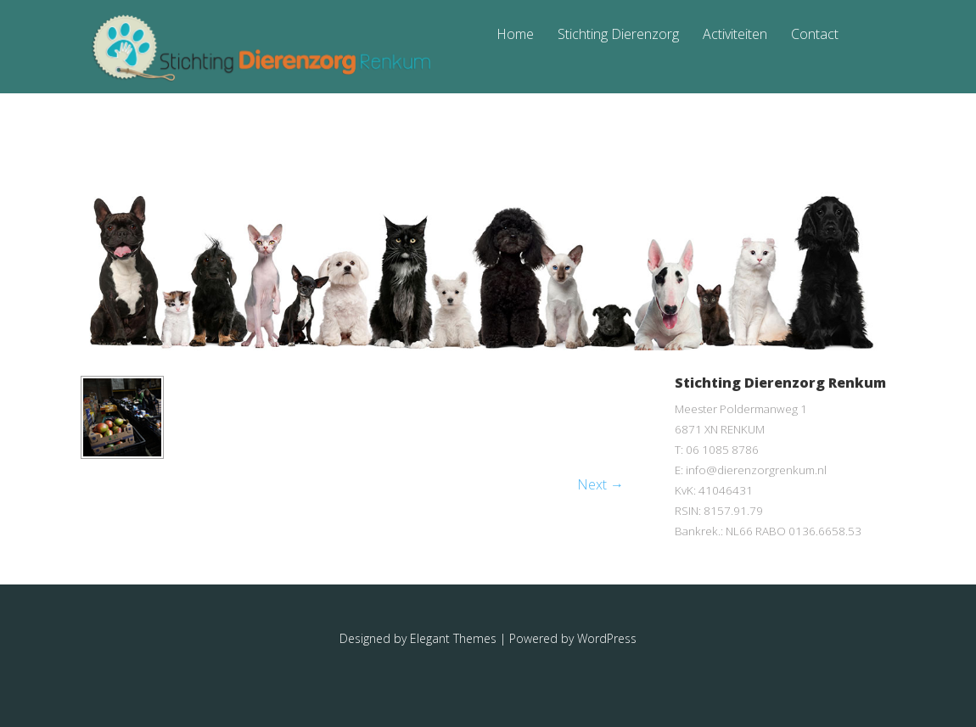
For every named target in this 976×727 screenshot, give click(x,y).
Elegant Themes (453, 638)
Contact (815, 35)
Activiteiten (735, 35)
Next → (600, 484)
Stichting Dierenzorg (618, 35)
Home (515, 35)
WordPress (607, 638)
